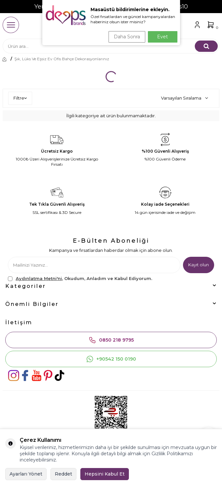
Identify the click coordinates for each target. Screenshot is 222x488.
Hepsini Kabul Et (105, 474)
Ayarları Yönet (26, 474)
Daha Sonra (127, 37)
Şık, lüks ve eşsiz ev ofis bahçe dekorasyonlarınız (61, 59)
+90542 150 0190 (111, 359)
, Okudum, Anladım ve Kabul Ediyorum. (80, 278)
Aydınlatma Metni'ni (39, 278)
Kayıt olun (198, 264)
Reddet (63, 474)
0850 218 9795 (111, 340)
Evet (162, 37)
